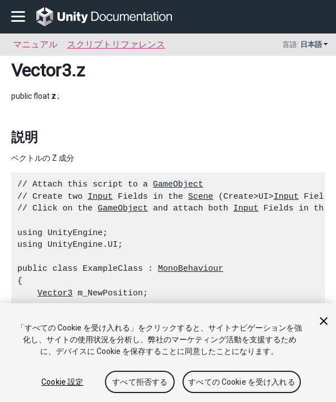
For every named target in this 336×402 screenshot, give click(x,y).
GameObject (178, 184)
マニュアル (35, 44)
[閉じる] (323, 321)
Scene (200, 196)
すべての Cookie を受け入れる (241, 381)
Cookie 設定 (62, 381)
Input (100, 196)
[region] (168, 352)
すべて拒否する (139, 381)
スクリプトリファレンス (116, 44)
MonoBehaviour (190, 268)
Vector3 (41, 70)
